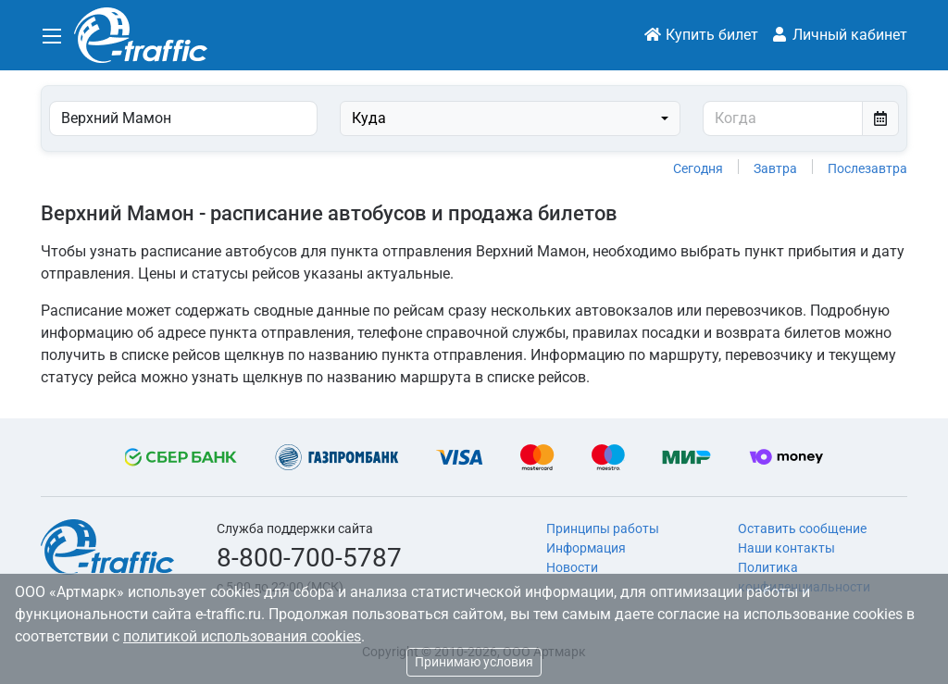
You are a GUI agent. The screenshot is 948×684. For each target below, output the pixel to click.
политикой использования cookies (242, 636)
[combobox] (510, 118)
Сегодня (698, 168)
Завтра (775, 168)
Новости (572, 567)
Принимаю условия (474, 661)
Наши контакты (786, 548)
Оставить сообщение (802, 528)
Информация (586, 548)
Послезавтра (867, 168)
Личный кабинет (838, 35)
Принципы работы (602, 528)
